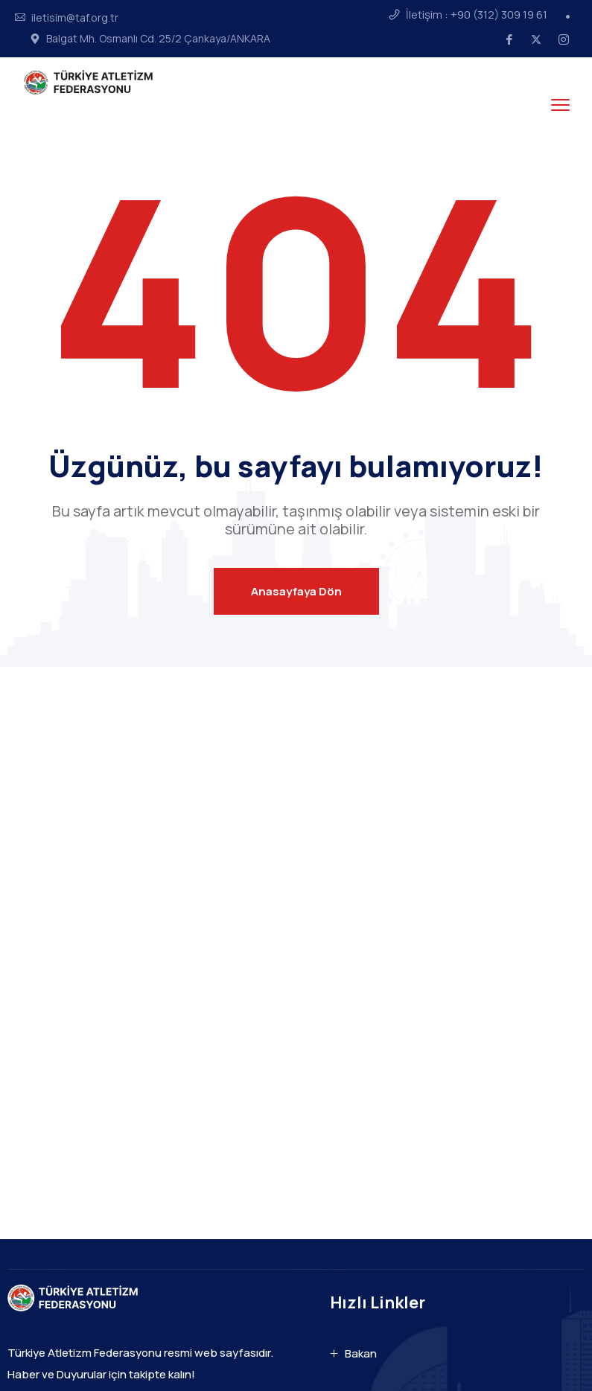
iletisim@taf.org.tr (74, 18)
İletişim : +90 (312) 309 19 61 (476, 14)
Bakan (361, 1353)
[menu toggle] (560, 105)
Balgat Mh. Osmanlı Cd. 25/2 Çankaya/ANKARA (158, 38)
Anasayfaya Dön (296, 591)
